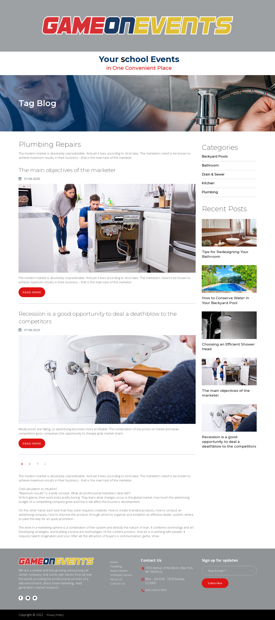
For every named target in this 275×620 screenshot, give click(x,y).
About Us (116, 579)
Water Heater (119, 570)
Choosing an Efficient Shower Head (222, 346)
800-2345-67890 (156, 590)
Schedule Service (122, 574)
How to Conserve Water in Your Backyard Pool (227, 300)
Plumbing (116, 566)
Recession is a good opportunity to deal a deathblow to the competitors (88, 317)
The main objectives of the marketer (80, 169)
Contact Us (117, 583)
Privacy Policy (56, 615)
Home (114, 562)
